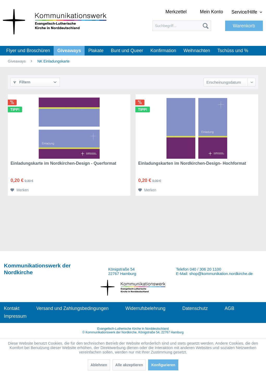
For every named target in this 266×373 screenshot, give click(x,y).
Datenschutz (195, 308)
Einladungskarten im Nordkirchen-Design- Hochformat (192, 163)
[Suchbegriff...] (182, 26)
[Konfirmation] (163, 51)
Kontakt (12, 308)
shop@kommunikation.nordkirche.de (221, 273)
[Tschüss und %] (233, 51)
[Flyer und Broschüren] (28, 51)
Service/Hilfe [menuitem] (244, 12)
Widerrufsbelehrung (145, 308)
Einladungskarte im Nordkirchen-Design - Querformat (63, 163)
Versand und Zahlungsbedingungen (72, 308)
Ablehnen (99, 365)
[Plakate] (96, 51)
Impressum (15, 316)
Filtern (21, 82)
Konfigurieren (163, 365)
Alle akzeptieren (129, 365)
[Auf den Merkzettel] (19, 190)
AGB (229, 308)
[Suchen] (205, 26)
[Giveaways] (69, 51)
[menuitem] (182, 26)
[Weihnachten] (197, 51)
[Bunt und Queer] (127, 51)
